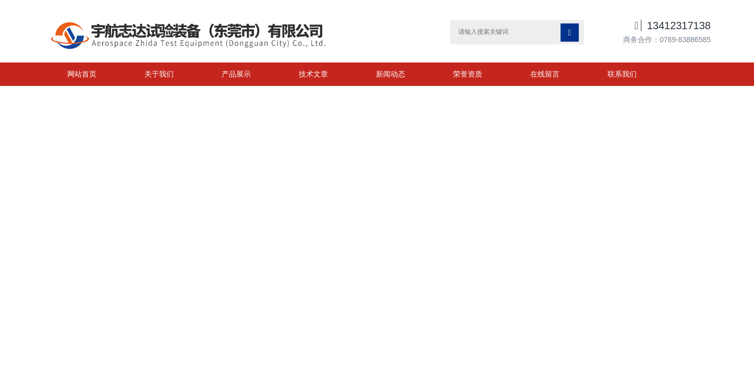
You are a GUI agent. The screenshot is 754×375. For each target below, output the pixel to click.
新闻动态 (390, 74)
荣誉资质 (467, 74)
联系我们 (622, 74)
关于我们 (159, 74)
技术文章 (313, 74)
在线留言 (545, 74)
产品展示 (236, 74)
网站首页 (81, 74)
